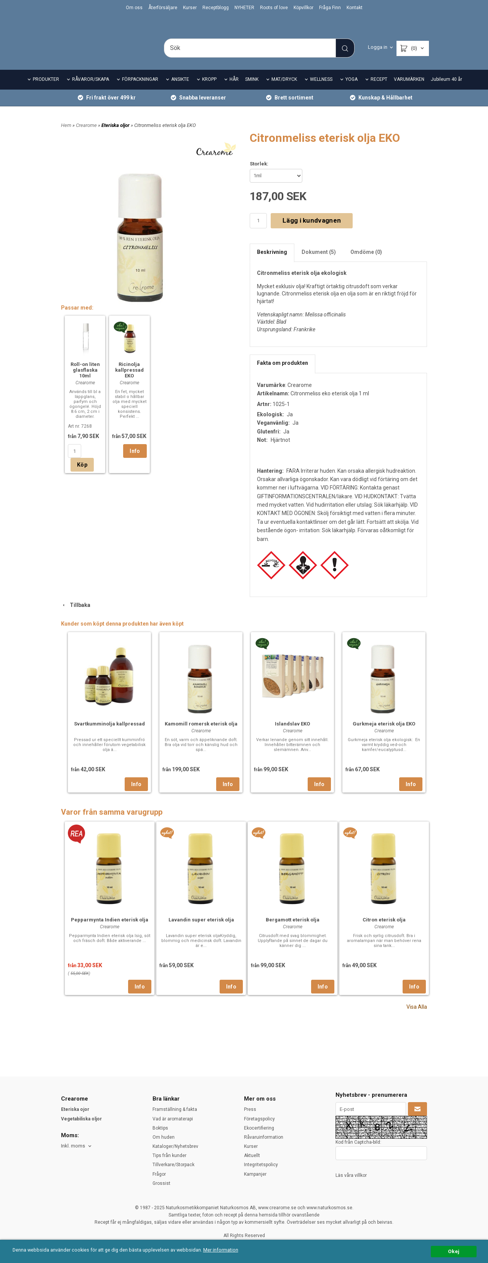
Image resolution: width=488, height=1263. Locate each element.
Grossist (161, 1183)
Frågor (159, 1174)
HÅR (234, 90)
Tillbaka (75, 615)
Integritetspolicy (261, 1165)
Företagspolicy (259, 1119)
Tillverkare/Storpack (173, 1165)
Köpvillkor (303, 7)
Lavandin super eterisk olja (201, 930)
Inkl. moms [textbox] (73, 1146)
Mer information (227, 1250)
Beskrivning (272, 262)
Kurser (190, 7)
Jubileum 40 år (446, 90)
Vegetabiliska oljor (81, 1119)
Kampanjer (255, 1174)
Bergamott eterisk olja (292, 930)
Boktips (160, 1128)
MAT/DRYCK (284, 90)
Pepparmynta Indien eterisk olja (109, 930)
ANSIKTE (180, 90)
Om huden (163, 1137)
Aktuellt (252, 1156)
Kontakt (355, 7)
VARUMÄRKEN (409, 90)
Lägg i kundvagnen (312, 231)
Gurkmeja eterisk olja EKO (384, 734)
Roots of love (274, 7)
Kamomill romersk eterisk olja (201, 734)
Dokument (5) (319, 262)
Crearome (87, 135)
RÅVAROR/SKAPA (90, 90)
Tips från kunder (169, 1156)
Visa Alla (416, 1017)
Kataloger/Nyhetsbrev (175, 1146)
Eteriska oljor (116, 135)
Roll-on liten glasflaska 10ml (85, 380)
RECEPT (379, 90)
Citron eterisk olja (384, 930)
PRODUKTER (46, 90)
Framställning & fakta (174, 1109)
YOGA (351, 90)
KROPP (209, 90)
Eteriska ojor (75, 1109)
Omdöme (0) (366, 262)
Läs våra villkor (351, 1175)
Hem (66, 135)
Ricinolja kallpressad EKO (129, 380)
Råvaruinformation (263, 1137)
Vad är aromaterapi (172, 1119)
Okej (453, 1251)
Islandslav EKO (292, 734)
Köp (82, 475)
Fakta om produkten (282, 374)
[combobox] (77, 1146)
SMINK (251, 90)
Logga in (377, 47)
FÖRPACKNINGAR (140, 90)
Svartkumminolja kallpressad (109, 734)
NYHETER (244, 7)
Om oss (134, 7)
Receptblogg (215, 7)
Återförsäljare (162, 7)
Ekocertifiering (259, 1128)
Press (250, 1109)
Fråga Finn (330, 7)
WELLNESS (321, 90)
